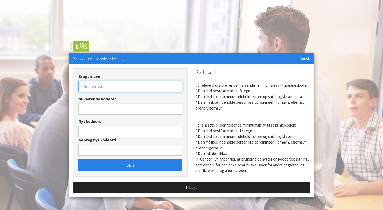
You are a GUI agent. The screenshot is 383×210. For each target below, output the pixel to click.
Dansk (304, 58)
